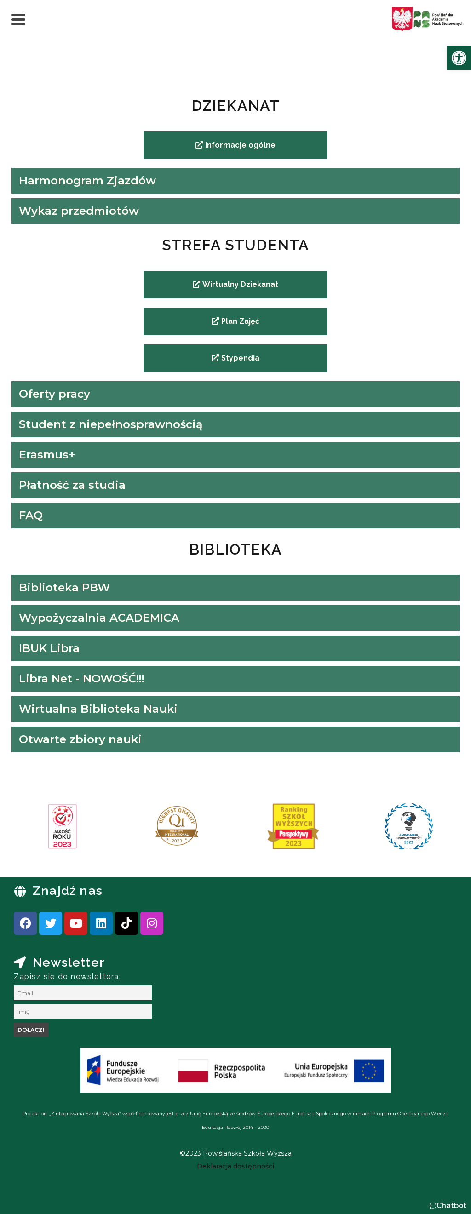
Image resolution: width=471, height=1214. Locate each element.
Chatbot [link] (451, 1205)
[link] (459, 58)
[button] (448, 1205)
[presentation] (36, 829)
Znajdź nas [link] (68, 890)
